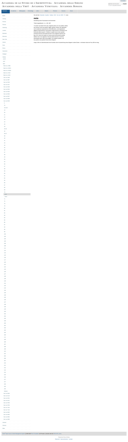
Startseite (4, 10)
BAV (55, 15)
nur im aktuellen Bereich (115, 5)
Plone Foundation (35, 433)
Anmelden (123, 0)
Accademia (13, 10)
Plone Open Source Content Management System (13, 433)
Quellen (47, 15)
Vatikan (51, 15)
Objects (46, 10)
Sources (63, 10)
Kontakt (70, 439)
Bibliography (22, 10)
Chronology (30, 10)
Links (37, 10)
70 (64, 15)
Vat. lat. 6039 (60, 15)
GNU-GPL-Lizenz (57, 433)
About (71, 10)
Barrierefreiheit (64, 439)
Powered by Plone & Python (64, 437)
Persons (55, 10)
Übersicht (57, 439)
